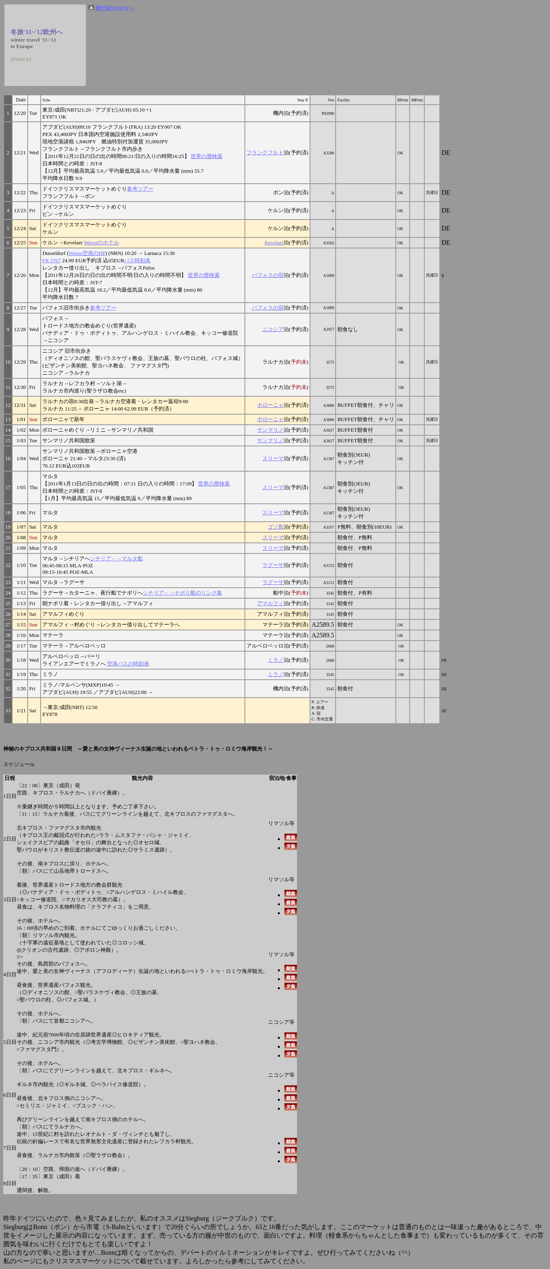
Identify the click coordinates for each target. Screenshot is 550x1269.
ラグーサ (273, 565)
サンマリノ (270, 430)
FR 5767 (51, 260)
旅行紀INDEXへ (111, 8)
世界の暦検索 (207, 156)
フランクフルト (265, 152)
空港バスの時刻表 (128, 664)
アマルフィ (270, 603)
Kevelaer (274, 242)
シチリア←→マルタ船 (116, 558)
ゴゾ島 (276, 527)
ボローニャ (270, 405)
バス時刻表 (137, 260)
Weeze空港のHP (87, 253)
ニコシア (273, 329)
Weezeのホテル (101, 242)
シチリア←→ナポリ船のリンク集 (182, 593)
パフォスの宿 (268, 275)
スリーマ (273, 458)
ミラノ (276, 660)
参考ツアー (140, 189)
